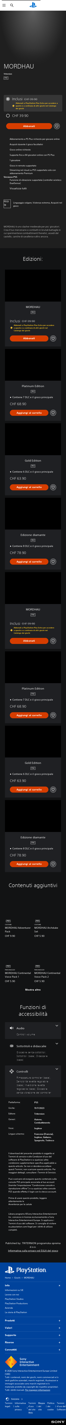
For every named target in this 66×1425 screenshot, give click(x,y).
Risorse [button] (33, 1342)
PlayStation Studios (14, 1298)
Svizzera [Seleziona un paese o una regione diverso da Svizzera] (14, 1399)
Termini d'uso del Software (61, 1406)
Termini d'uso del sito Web (32, 1408)
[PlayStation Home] (33, 5)
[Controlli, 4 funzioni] (33, 1081)
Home (8, 1277)
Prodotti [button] (33, 1320)
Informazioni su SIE (14, 1290)
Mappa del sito (41, 1406)
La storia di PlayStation (16, 1312)
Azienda (9, 1307)
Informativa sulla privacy (20, 1406)
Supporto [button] (33, 1335)
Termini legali (8, 1405)
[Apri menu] (4, 5)
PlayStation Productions (16, 1303)
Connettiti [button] (33, 1349)
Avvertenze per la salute (20, 1204)
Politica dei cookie (50, 1406)
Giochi (17, 1277)
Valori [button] (33, 1328)
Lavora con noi (12, 1294)
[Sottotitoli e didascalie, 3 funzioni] (33, 1052)
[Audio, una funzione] (33, 1030)
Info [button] (33, 1285)
